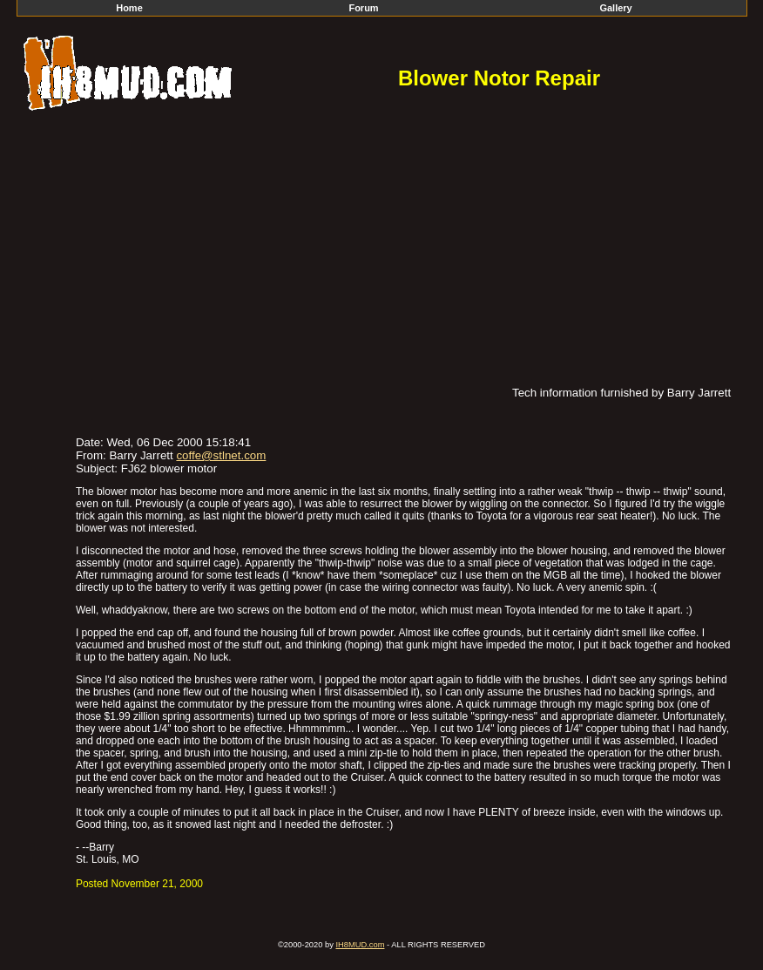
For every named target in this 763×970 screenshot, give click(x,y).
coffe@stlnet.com (221, 455)
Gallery (615, 8)
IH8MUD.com (359, 944)
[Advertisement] (382, 247)
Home (129, 8)
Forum (363, 8)
